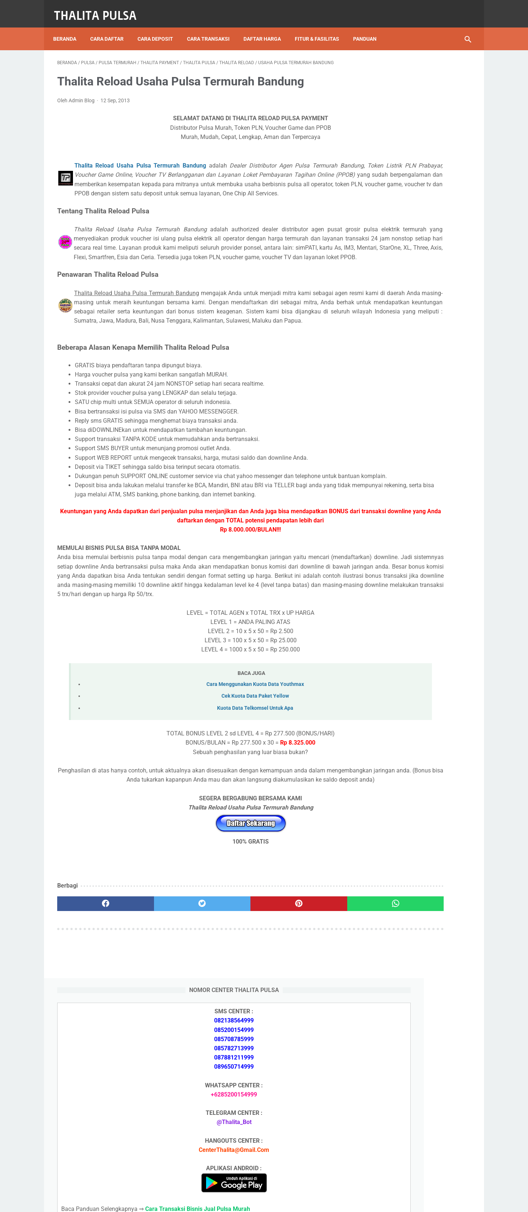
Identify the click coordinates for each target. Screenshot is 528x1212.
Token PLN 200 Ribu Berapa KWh (410, 861)
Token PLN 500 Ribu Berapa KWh (410, 844)
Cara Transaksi (212, 29)
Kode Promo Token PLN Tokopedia (413, 1154)
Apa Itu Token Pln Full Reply (403, 800)
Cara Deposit (159, 29)
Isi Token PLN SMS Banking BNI (408, 896)
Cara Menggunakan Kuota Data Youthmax (200, 762)
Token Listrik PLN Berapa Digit (407, 1141)
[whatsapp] (299, 990)
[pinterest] (230, 990)
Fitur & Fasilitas (321, 29)
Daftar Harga (266, 29)
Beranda (68, 29)
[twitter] (161, 990)
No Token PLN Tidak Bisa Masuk (409, 930)
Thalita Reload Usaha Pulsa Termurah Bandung (136, 159)
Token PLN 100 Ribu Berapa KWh (410, 878)
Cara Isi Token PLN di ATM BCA (409, 1128)
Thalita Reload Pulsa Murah (239, 1201)
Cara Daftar (111, 29)
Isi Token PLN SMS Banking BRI (408, 913)
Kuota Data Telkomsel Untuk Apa (200, 785)
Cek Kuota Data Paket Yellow (200, 773)
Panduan (369, 29)
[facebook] (91, 990)
